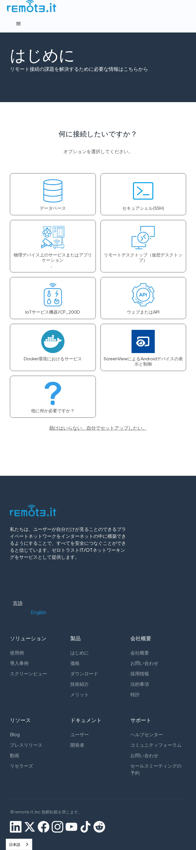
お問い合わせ (144, 663)
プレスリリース (26, 745)
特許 (135, 694)
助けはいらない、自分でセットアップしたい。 (98, 428)
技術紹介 (79, 684)
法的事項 (139, 684)
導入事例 (19, 663)
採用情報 (139, 673)
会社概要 (139, 653)
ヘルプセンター (146, 734)
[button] (98, 23)
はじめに (79, 653)
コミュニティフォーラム (155, 745)
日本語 (14, 844)
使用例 (17, 653)
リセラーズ (21, 766)
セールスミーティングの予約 (155, 769)
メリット (79, 694)
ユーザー (79, 734)
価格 (75, 663)
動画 (14, 755)
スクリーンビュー (28, 673)
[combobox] (19, 844)
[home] (30, 6)
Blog (15, 734)
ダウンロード (84, 673)
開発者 (77, 745)
